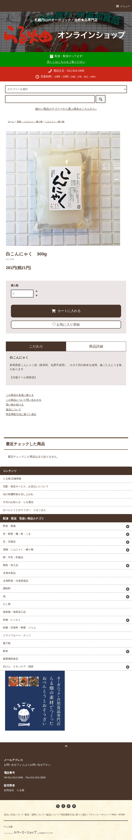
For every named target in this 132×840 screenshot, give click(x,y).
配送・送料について (34, 814)
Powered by (28, 833)
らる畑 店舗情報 (12, 478)
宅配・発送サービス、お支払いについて (26, 486)
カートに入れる (66, 310)
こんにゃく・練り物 (54, 121)
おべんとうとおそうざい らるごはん (24, 510)
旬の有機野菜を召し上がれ (18, 494)
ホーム (11, 121)
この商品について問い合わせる (23, 399)
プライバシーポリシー (99, 814)
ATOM (122, 814)
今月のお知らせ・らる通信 (18, 502)
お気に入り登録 (66, 324)
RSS (114, 814)
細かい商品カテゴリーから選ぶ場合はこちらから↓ (66, 108)
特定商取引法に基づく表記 (21, 414)
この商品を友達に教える (20, 395)
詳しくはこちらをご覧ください (66, 61)
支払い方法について (13, 814)
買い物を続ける (15, 404)
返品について (13, 409)
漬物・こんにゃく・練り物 (30, 121)
